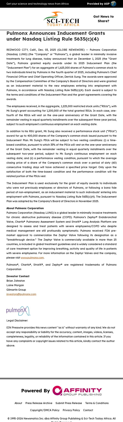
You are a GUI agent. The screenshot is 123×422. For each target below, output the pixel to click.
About (18, 403)
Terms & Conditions (97, 403)
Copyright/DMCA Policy (44, 410)
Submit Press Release (69, 403)
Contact (88, 410)
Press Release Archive (38, 403)
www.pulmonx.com (32, 257)
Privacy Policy (71, 410)
